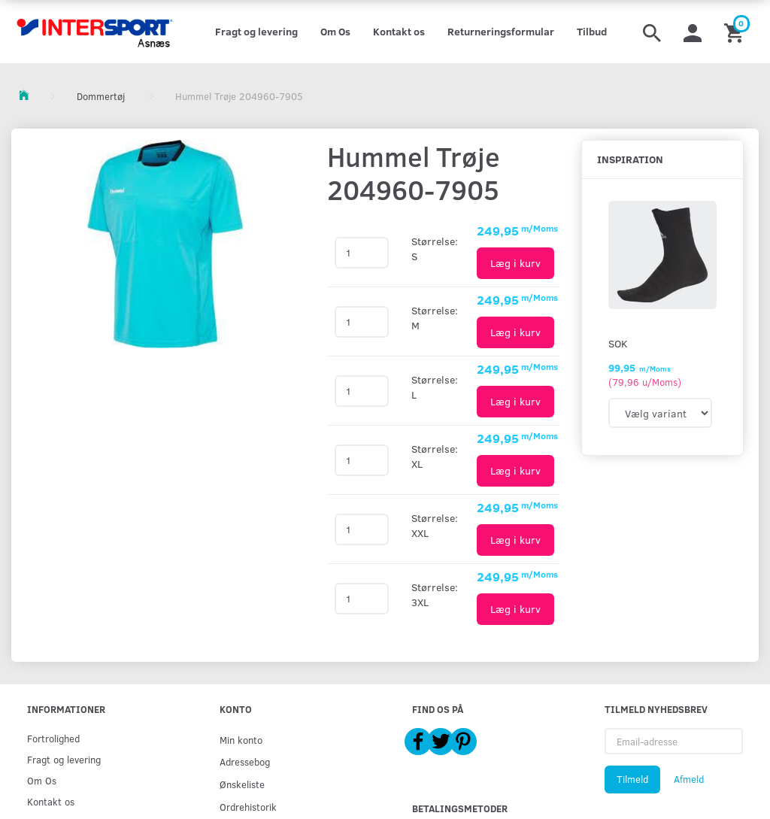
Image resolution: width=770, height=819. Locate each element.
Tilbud (592, 31)
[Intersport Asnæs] (96, 31)
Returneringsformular (500, 31)
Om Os (335, 31)
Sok (618, 343)
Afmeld (689, 779)
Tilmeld (632, 779)
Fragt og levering (256, 31)
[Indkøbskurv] (736, 31)
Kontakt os (399, 31)
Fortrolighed (53, 738)
